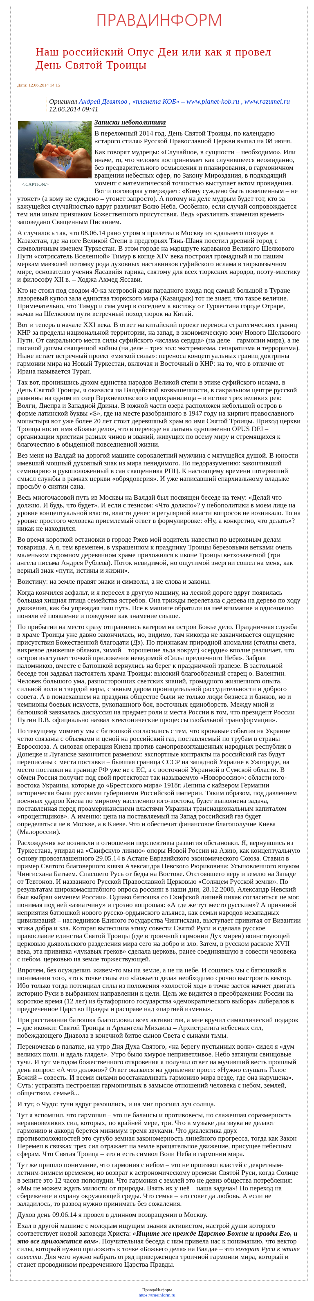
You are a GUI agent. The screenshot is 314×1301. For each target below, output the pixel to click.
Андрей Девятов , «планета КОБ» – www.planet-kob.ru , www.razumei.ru (184, 101)
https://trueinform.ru (157, 1294)
